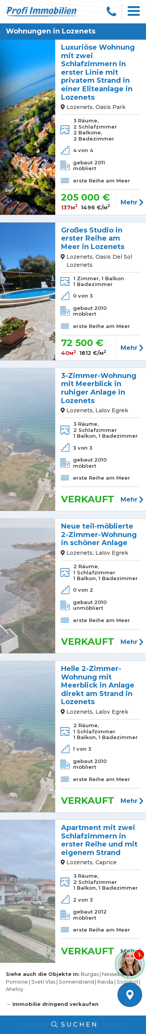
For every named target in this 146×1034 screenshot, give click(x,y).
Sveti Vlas (43, 982)
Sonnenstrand (76, 982)
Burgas (89, 974)
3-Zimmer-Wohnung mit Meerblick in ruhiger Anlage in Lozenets (98, 388)
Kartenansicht (129, 994)
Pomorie (17, 982)
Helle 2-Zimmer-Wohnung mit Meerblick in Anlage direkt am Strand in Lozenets (97, 685)
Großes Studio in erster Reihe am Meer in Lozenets (92, 238)
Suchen (73, 1025)
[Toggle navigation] (134, 11)
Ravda (105, 982)
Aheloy (14, 989)
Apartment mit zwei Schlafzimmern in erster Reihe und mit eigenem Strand (99, 840)
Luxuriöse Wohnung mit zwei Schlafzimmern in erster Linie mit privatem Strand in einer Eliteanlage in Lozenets (98, 73)
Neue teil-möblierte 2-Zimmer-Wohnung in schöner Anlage (99, 534)
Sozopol (127, 982)
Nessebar (114, 974)
